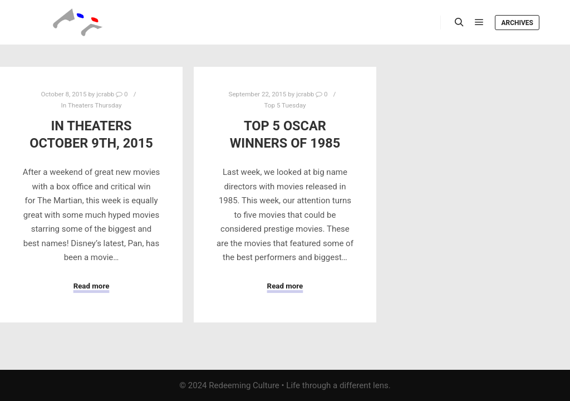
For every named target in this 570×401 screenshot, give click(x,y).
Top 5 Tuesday (285, 105)
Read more (91, 286)
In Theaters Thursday (91, 105)
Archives (517, 23)
